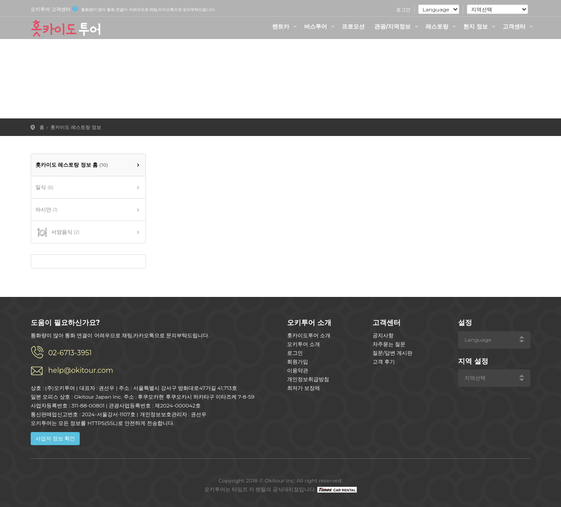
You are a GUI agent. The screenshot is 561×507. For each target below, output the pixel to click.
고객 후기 (384, 361)
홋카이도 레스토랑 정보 (75, 127)
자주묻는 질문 (389, 344)
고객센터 (519, 26)
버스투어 (320, 26)
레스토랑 (442, 26)
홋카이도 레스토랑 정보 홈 (72, 164)
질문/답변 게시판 (392, 353)
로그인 (403, 10)
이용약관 (297, 370)
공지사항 (383, 335)
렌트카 (285, 26)
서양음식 (57, 232)
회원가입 (297, 361)
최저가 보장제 (303, 388)
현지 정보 (480, 26)
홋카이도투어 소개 (308, 335)
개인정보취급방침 (308, 379)
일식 (44, 187)
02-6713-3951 (70, 353)
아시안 (46, 209)
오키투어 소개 (303, 344)
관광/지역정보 (397, 26)
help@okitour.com (80, 370)
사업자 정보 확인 (55, 438)
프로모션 (353, 26)
